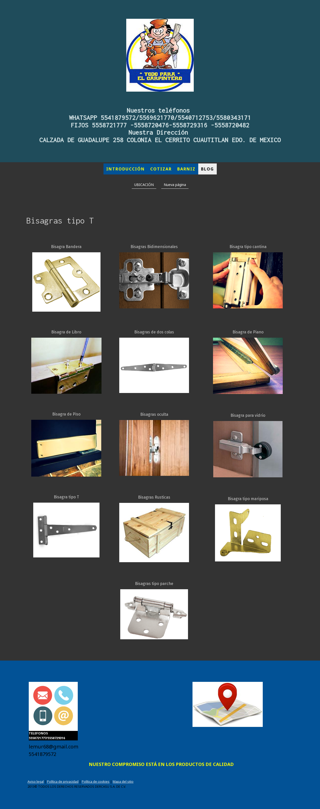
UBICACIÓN (144, 184)
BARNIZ (186, 169)
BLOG (207, 169)
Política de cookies (96, 781)
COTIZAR (161, 169)
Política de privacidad (62, 781)
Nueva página (175, 184)
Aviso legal (36, 781)
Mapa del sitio (123, 781)
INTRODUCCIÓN (125, 169)
